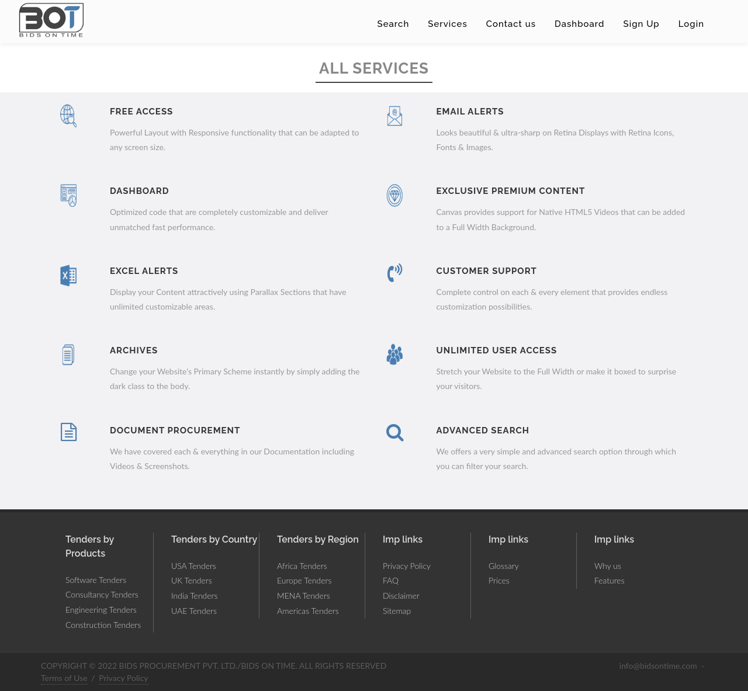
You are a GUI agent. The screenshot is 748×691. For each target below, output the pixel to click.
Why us (607, 566)
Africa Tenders (302, 566)
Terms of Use (64, 678)
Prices (499, 580)
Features (609, 580)
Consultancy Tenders (101, 594)
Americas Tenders (308, 611)
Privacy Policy (407, 566)
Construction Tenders (103, 625)
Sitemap (397, 611)
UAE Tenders (194, 611)
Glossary (504, 566)
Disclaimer (401, 595)
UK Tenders (191, 580)
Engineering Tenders (101, 609)
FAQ (391, 580)
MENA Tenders (303, 595)
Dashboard (580, 24)
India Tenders (194, 595)
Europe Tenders (304, 580)
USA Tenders (193, 566)
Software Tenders (95, 580)
